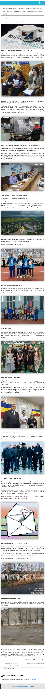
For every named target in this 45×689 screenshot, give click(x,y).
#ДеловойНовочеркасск (11, 22)
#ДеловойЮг (21, 22)
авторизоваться (32, 679)
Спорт (27, 8)
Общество (20, 8)
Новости (6, 8)
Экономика (33, 8)
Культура (13, 8)
